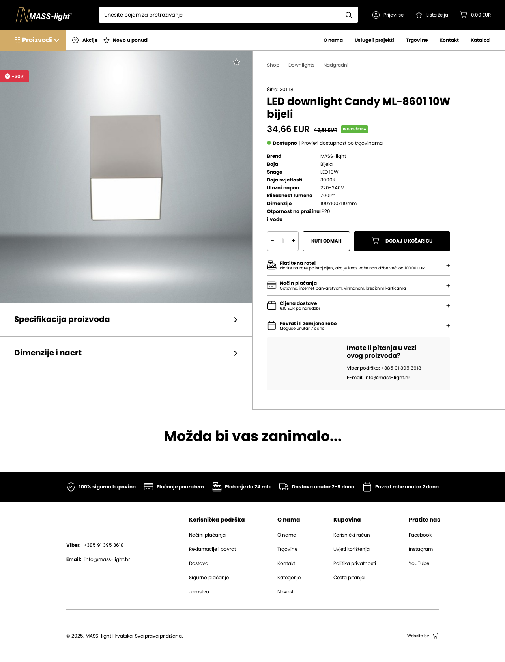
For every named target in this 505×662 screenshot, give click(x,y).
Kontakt (449, 40)
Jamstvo (199, 591)
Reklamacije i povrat (212, 549)
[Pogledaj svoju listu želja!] (431, 15)
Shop (273, 65)
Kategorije (289, 577)
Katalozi (481, 40)
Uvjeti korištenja (351, 549)
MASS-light (333, 156)
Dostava (198, 563)
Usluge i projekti (374, 40)
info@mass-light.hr (98, 559)
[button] (388, 15)
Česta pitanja (349, 577)
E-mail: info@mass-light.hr (378, 377)
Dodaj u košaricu (402, 241)
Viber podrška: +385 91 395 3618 (384, 368)
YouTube (419, 563)
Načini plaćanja (207, 535)
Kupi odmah (326, 241)
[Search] (219, 15)
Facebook (420, 535)
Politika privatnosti (354, 563)
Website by (423, 636)
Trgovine (417, 40)
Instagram (421, 549)
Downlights (301, 65)
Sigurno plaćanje (209, 577)
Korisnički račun (351, 535)
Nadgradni (336, 65)
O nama (333, 40)
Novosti (286, 591)
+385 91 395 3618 (95, 545)
